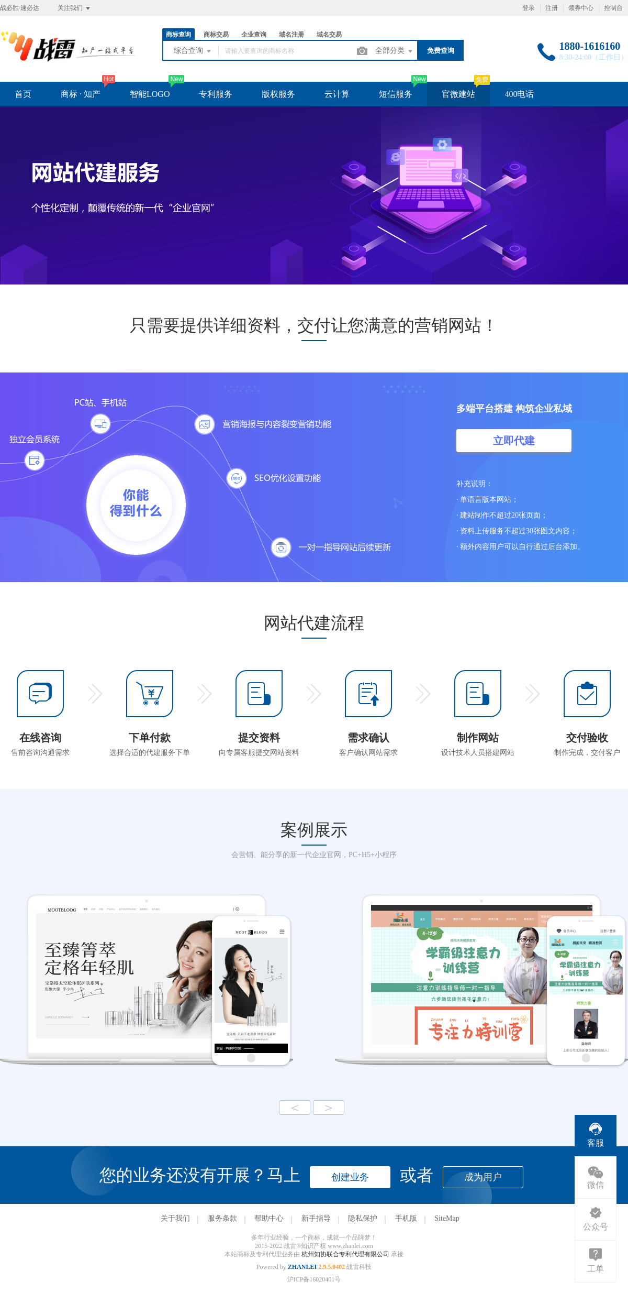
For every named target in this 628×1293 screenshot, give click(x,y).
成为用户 (483, 1177)
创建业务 (350, 1177)
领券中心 (580, 8)
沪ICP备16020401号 (314, 1279)
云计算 (337, 94)
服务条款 (222, 1218)
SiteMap (446, 1218)
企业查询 (253, 34)
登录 (528, 8)
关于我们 (175, 1218)
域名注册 (291, 34)
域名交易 (329, 34)
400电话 (519, 94)
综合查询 (193, 51)
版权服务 (278, 94)
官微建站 (458, 94)
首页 (23, 94)
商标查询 (178, 34)
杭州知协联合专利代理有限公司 (346, 1254)
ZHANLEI (302, 1266)
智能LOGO (150, 94)
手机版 (406, 1218)
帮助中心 (269, 1218)
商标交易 (216, 34)
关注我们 (75, 8)
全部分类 (394, 51)
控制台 (613, 8)
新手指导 (316, 1218)
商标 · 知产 (80, 94)
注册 (551, 8)
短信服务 (395, 94)
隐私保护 (362, 1218)
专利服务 (215, 94)
